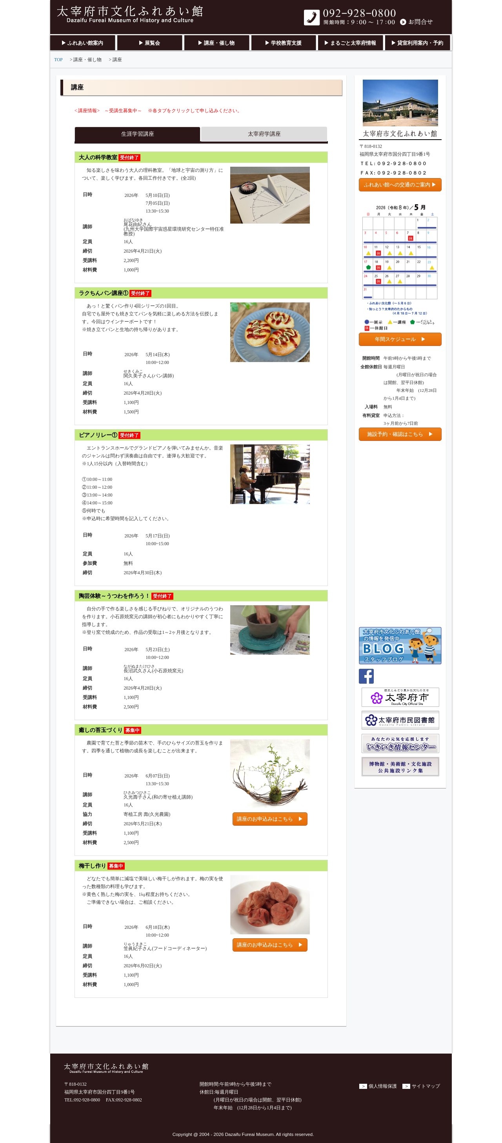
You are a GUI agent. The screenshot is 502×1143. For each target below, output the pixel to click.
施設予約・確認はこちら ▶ (400, 434)
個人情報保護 (383, 1086)
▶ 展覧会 (149, 43)
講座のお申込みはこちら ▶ (270, 819)
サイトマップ (426, 1086)
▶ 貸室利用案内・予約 (417, 43)
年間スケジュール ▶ (400, 339)
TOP (58, 59)
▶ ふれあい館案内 (82, 43)
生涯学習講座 (137, 134)
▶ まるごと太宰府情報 (350, 43)
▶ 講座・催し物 (216, 43)
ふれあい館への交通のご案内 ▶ (400, 184)
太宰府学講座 (264, 134)
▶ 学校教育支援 (283, 43)
